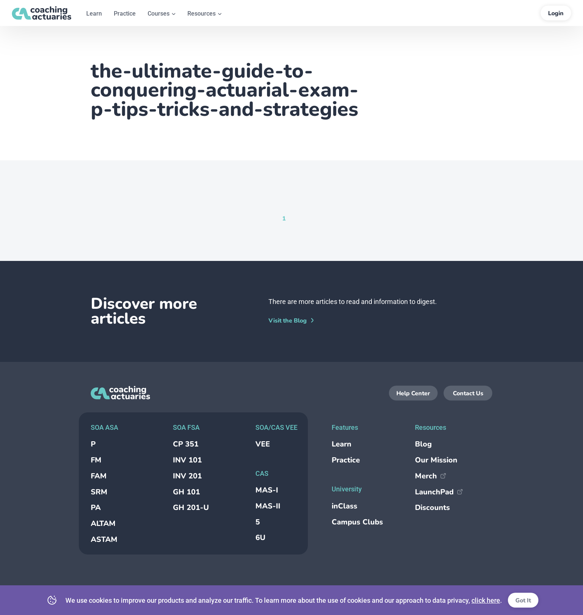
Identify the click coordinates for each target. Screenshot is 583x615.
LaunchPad (439, 492)
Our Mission (436, 460)
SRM (99, 492)
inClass (344, 506)
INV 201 (187, 476)
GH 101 (186, 492)
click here (485, 600)
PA (96, 508)
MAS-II (267, 506)
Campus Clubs (357, 522)
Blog (423, 444)
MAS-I (266, 490)
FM (96, 460)
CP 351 (186, 444)
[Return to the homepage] (41, 13)
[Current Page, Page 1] (284, 218)
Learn (341, 444)
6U (260, 538)
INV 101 (187, 460)
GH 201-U (191, 508)
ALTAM (103, 524)
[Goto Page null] (296, 218)
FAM (99, 476)
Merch (430, 476)
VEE (262, 444)
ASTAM (104, 539)
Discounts (432, 508)
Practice (346, 460)
